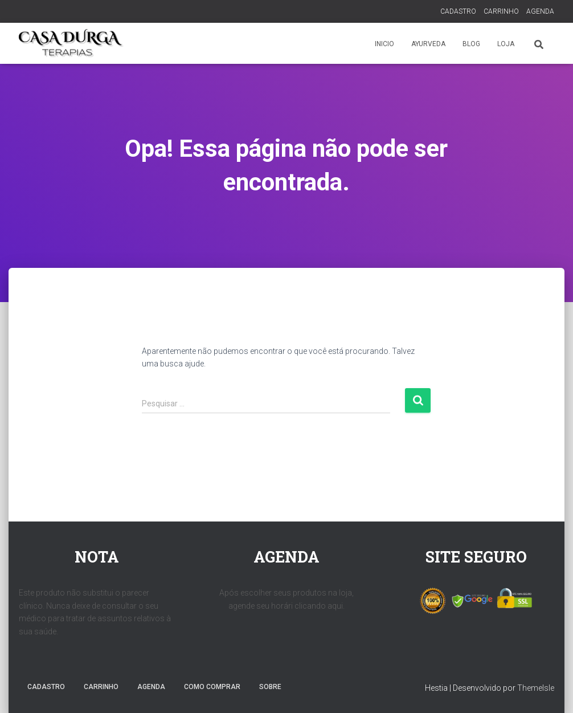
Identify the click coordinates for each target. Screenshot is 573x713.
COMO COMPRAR (212, 687)
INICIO (384, 44)
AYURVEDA (428, 44)
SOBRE (270, 687)
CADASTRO (458, 11)
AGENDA (540, 11)
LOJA (505, 44)
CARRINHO (501, 11)
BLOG (471, 44)
